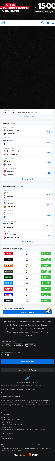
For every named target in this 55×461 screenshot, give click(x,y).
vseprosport (3, 22)
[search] (42, 23)
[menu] (53, 22)
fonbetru (27, 230)
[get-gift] (48, 23)
